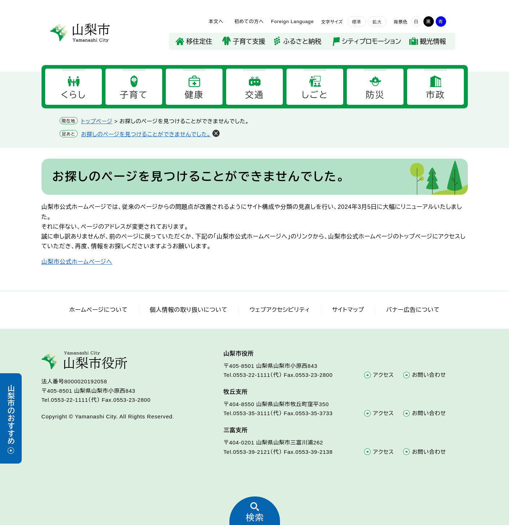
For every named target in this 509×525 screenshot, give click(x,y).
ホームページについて (98, 310)
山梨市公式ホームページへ (77, 262)
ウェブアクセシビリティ (280, 310)
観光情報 (433, 41)
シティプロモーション (371, 41)
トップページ (97, 121)
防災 (375, 95)
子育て (134, 95)
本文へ (215, 21)
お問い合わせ (429, 375)
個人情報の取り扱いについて (189, 310)
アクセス (383, 375)
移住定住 (199, 41)
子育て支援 (249, 41)
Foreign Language (292, 21)
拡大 (377, 22)
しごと (315, 95)
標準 (356, 22)
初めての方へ (249, 21)
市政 (435, 95)
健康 (194, 95)
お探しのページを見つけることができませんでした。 (146, 134)
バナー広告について (413, 310)
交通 (254, 95)
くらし (73, 95)
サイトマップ (348, 310)
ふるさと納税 (302, 41)
